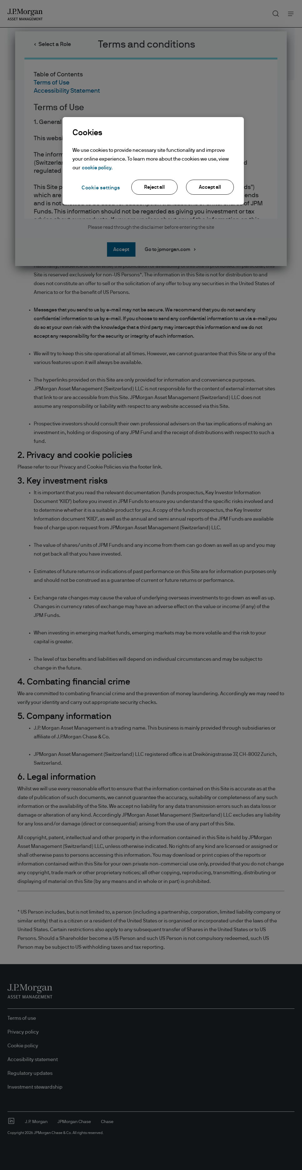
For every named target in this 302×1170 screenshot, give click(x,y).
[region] (153, 161)
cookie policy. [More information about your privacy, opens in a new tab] (97, 167)
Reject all (154, 187)
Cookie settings (101, 187)
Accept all (210, 187)
